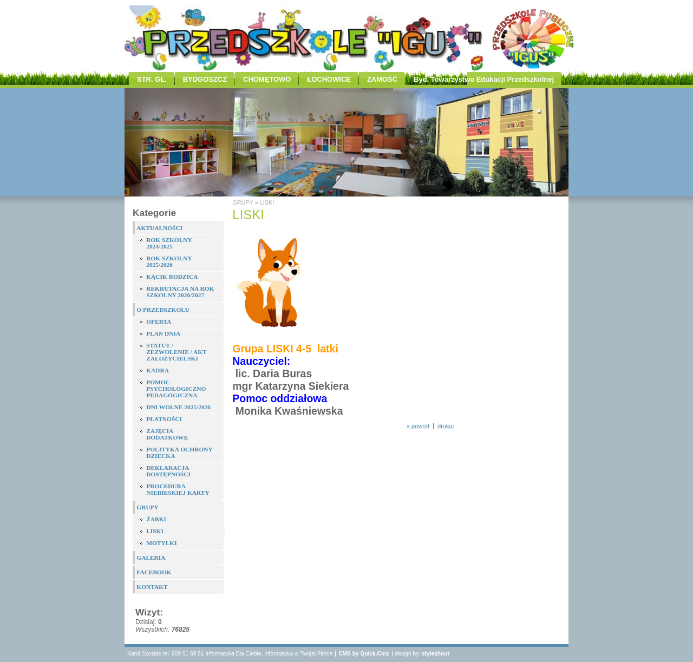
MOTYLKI (161, 543)
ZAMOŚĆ (382, 79)
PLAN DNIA (163, 333)
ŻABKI (156, 519)
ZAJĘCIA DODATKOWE (167, 434)
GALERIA (150, 557)
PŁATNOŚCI (164, 419)
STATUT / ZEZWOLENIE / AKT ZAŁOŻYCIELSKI (176, 352)
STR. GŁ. (152, 79)
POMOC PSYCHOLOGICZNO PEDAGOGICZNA (176, 388)
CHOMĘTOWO (267, 79)
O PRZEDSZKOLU (162, 309)
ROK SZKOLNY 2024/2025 (169, 243)
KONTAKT (151, 587)
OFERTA (158, 321)
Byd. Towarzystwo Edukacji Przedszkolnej (484, 79)
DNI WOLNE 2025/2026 (178, 407)
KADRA (157, 370)
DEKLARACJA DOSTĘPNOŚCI (168, 470)
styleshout (435, 654)
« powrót (418, 426)
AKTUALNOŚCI (159, 228)
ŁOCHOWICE (329, 79)
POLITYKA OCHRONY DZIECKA (179, 452)
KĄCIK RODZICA (172, 276)
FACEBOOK (153, 572)
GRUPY (147, 507)
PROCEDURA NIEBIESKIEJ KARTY (177, 489)
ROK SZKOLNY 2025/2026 (169, 261)
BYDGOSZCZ (205, 79)
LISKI (155, 531)
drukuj (445, 426)
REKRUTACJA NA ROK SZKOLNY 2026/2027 (180, 291)
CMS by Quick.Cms (363, 654)
